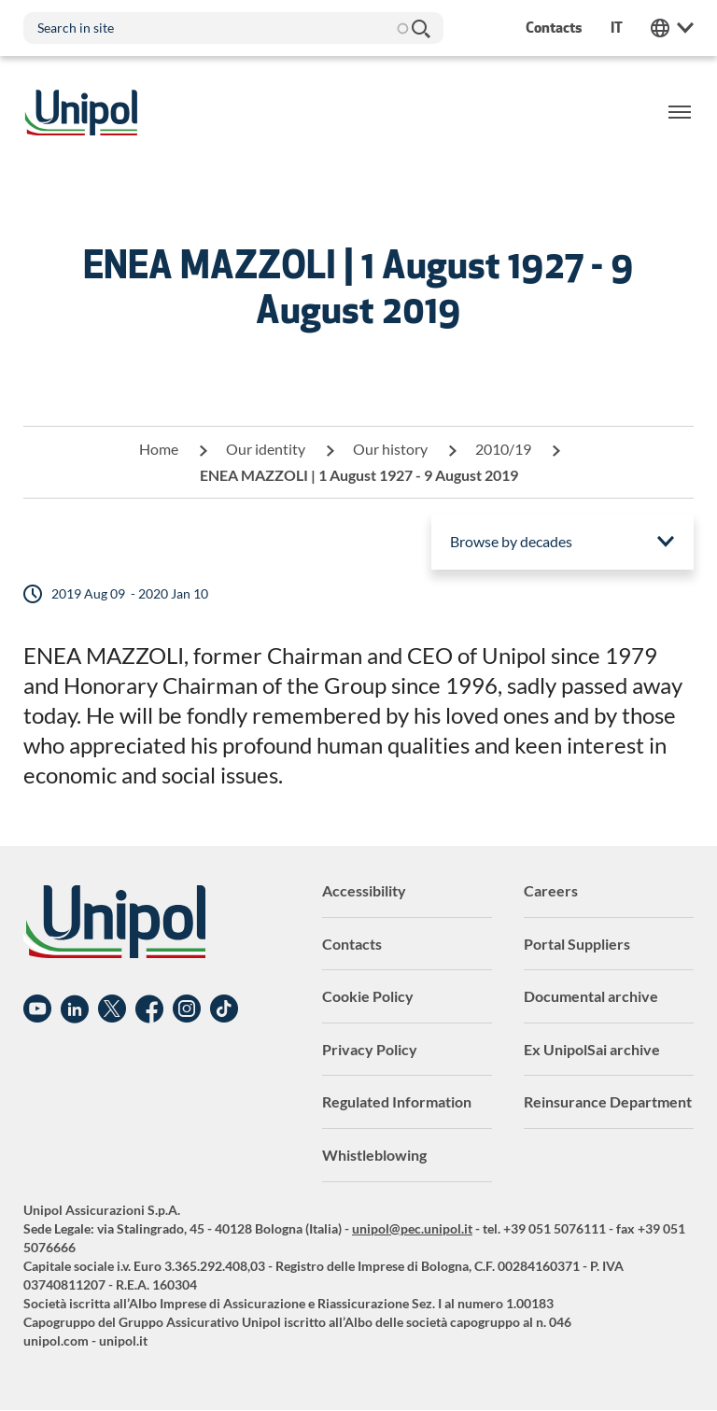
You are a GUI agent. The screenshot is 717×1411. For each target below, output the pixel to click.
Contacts (352, 943)
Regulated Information (396, 1101)
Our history (390, 449)
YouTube (37, 1009)
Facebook (149, 1009)
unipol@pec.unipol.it (412, 1228)
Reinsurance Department (608, 1101)
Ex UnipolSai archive (592, 1049)
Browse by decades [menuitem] (511, 541)
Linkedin (75, 1009)
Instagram (187, 1009)
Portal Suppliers (577, 943)
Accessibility (364, 890)
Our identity (265, 449)
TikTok (224, 1009)
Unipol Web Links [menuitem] (672, 28)
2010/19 (503, 449)
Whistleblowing (374, 1155)
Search (420, 28)
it (617, 27)
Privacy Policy (369, 1049)
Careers (551, 890)
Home (158, 449)
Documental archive (591, 996)
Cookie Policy (368, 996)
